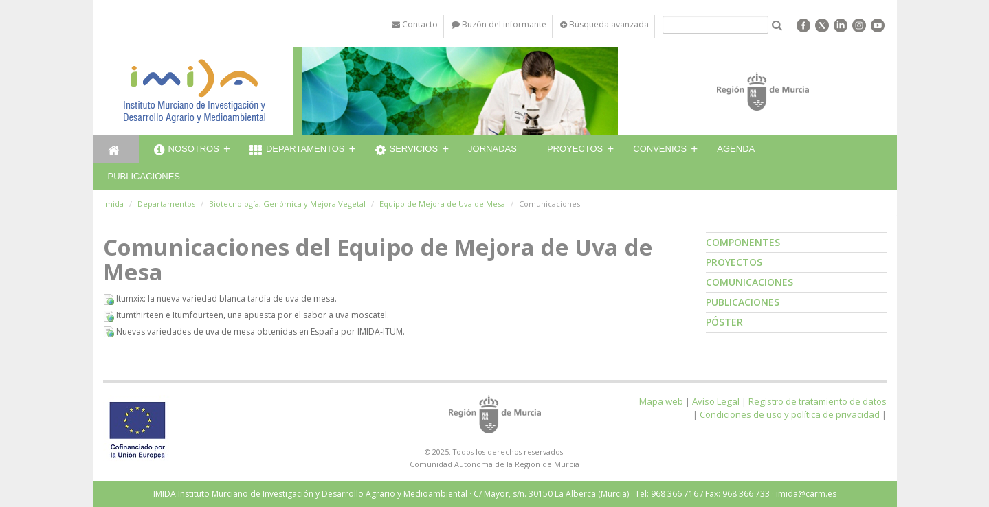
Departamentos (297, 150)
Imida (113, 204)
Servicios (406, 150)
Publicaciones (144, 176)
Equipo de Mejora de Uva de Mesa (442, 204)
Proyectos (575, 149)
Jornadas (492, 149)
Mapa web (661, 401)
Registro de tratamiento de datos (817, 401)
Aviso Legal (716, 401)
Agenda (736, 149)
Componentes (743, 242)
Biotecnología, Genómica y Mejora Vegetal (287, 204)
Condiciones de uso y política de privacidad (790, 414)
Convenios (660, 149)
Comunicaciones (749, 282)
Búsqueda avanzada (604, 24)
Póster (724, 321)
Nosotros (186, 150)
